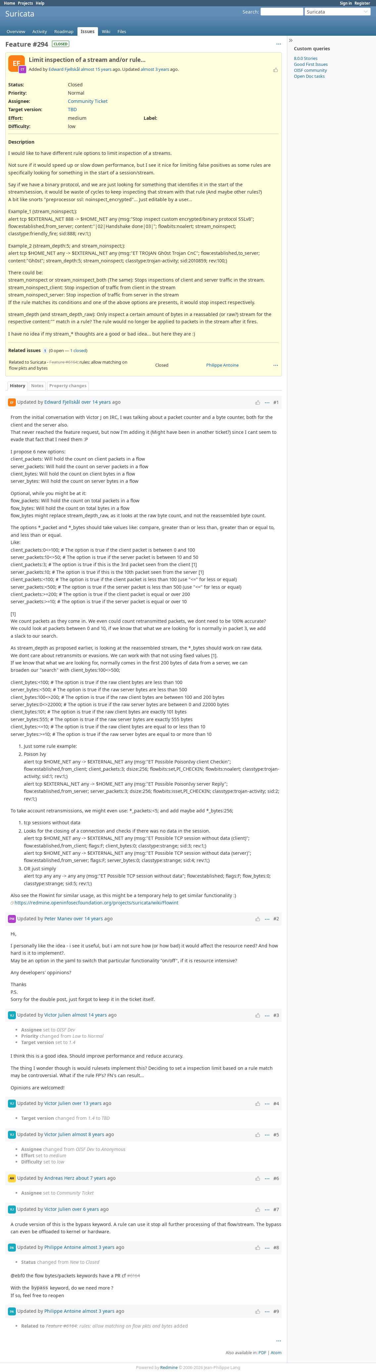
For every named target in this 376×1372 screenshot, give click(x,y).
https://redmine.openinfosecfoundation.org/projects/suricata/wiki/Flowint (96, 902)
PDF (262, 1352)
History (17, 386)
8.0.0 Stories (305, 58)
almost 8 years (88, 1134)
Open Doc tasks (309, 76)
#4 (276, 1103)
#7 (276, 1209)
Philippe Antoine (222, 365)
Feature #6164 (63, 362)
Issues (88, 31)
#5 (276, 1134)
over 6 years (85, 1209)
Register (362, 3)
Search (250, 12)
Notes (37, 386)
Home (9, 3)
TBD (72, 109)
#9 (276, 1311)
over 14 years (96, 402)
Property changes (67, 386)
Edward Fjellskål (64, 69)
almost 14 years (89, 1015)
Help (40, 3)
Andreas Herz (59, 1178)
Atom (276, 1352)
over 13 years (87, 1103)
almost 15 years (96, 69)
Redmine (169, 1367)
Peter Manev (58, 918)
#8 (276, 1247)
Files (122, 31)
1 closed (78, 350)
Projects (25, 3)
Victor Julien (57, 1015)
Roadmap (63, 31)
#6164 (133, 1275)
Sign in (346, 3)
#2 (276, 918)
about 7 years (91, 1178)
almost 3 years (155, 69)
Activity (39, 31)
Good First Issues (311, 64)
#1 (276, 402)
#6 (276, 1178)
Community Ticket (88, 101)
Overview (16, 31)
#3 (276, 1015)
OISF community (310, 70)
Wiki (106, 31)
